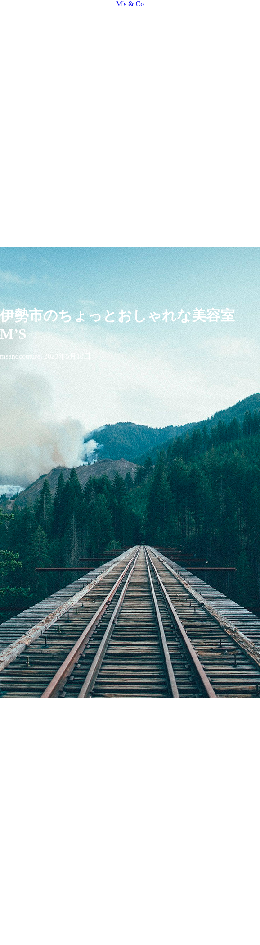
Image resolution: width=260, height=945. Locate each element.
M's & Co (130, 4)
